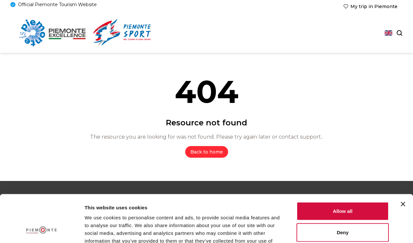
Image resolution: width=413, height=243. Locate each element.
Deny (343, 188)
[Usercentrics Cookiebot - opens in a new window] (42, 230)
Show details (339, 230)
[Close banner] (403, 159)
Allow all (343, 166)
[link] (370, 6)
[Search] (399, 33)
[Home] (52, 32)
